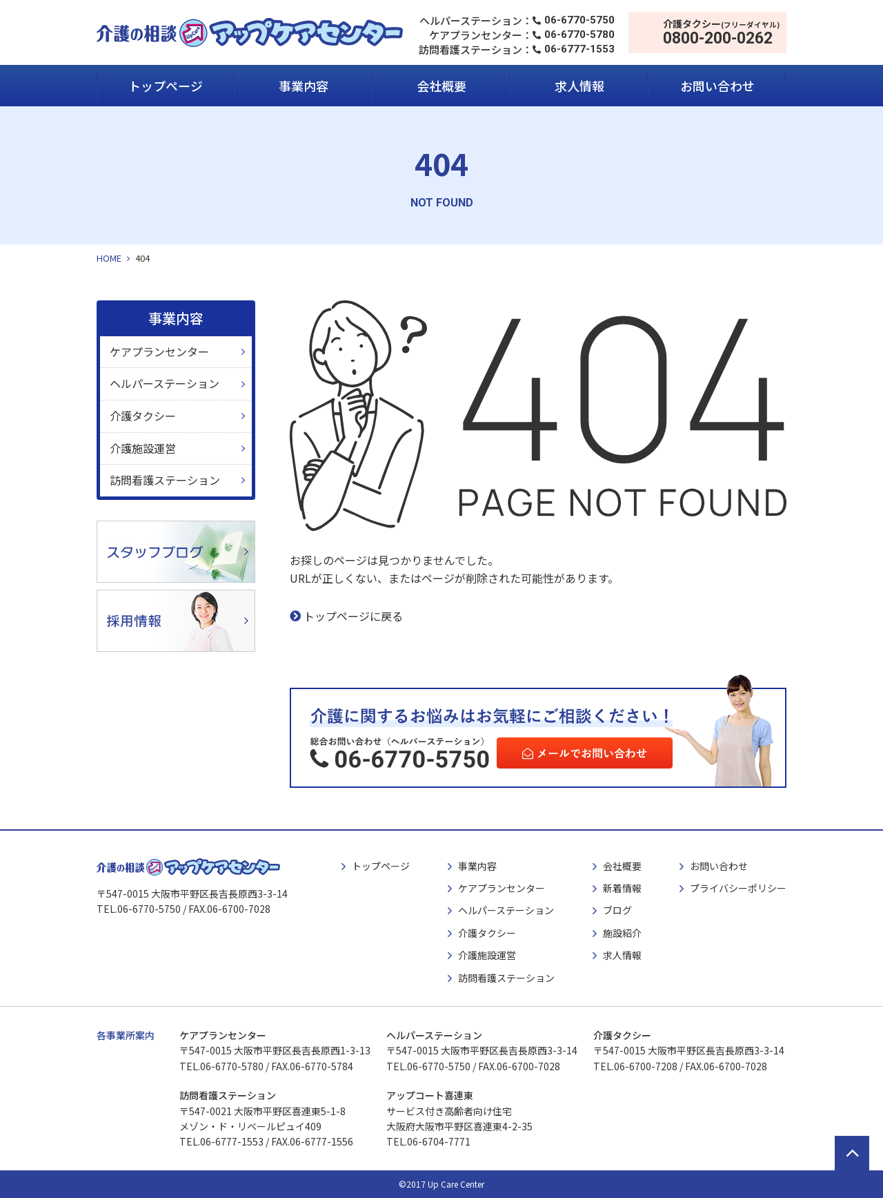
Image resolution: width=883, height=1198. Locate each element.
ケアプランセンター (159, 351)
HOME (109, 257)
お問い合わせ (717, 86)
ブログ (617, 910)
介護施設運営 (143, 448)
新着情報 (622, 888)
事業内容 (303, 86)
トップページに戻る (353, 616)
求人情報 (579, 86)
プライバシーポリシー (738, 888)
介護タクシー (143, 415)
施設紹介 (622, 933)
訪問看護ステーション (165, 480)
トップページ (165, 86)
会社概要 (441, 86)
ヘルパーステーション (164, 383)
